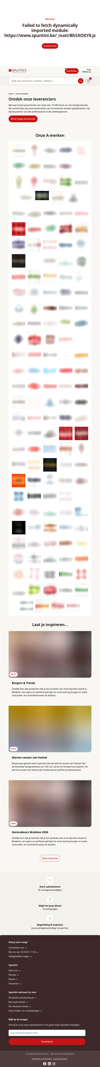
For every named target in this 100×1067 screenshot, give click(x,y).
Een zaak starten (18, 1002)
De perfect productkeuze (23, 997)
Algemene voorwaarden (42, 1058)
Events (13, 979)
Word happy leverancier (23, 118)
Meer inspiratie (50, 858)
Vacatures (15, 983)
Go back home (50, 46)
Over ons (15, 970)
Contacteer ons (18, 947)
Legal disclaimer (60, 1058)
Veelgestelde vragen (20, 956)
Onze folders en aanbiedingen (25, 1010)
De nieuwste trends (20, 1006)
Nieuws (14, 974)
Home (11, 94)
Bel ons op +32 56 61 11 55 (24, 951)
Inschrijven (47, 1041)
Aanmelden (71, 71)
